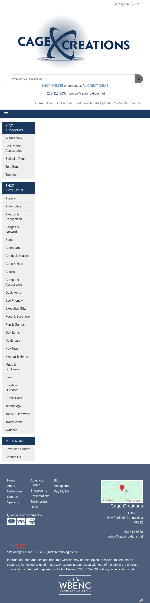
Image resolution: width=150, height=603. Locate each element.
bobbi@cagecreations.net (87, 93)
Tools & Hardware (17, 414)
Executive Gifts (15, 308)
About (50, 103)
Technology (13, 406)
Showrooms (38, 490)
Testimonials (83, 103)
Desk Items (13, 292)
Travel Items (13, 422)
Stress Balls (13, 398)
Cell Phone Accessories (13, 148)
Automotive (13, 206)
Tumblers (11, 174)
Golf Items (12, 332)
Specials (13, 502)
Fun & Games (15, 324)
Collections (64, 103)
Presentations (39, 496)
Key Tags (11, 348)
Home (39, 103)
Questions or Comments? (24, 515)
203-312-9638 (57, 93)
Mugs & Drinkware (12, 367)
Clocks (10, 271)
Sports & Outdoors (11, 388)
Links (34, 507)
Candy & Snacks (17, 255)
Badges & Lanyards (12, 229)
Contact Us (13, 457)
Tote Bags (12, 166)
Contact (136, 103)
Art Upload (102, 103)
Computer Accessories (13, 282)
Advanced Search (17, 449)
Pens (8, 377)
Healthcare (13, 340)
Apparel (10, 198)
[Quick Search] (71, 78)
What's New (13, 138)
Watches (11, 430)
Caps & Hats (14, 263)
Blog (57, 480)
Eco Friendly (14, 300)
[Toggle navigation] (6, 114)
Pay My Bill (120, 103)
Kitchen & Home (16, 356)
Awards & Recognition (13, 217)
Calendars (12, 247)
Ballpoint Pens (15, 158)
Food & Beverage (17, 316)
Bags (8, 239)
